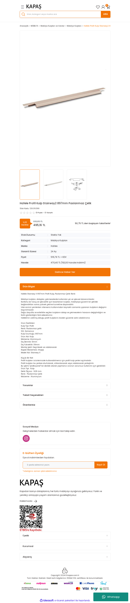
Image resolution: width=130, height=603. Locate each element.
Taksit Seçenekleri (33, 395)
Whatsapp (111, 597)
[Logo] (34, 7)
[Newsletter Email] (65, 464)
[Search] (65, 14)
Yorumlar (28, 385)
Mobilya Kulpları (59, 240)
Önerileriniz (29, 405)
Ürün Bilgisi (29, 286)
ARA (105, 14)
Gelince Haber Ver (65, 272)
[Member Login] (103, 7)
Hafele (54, 246)
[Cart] (108, 7)
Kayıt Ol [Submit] (101, 464)
